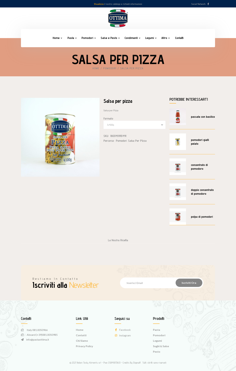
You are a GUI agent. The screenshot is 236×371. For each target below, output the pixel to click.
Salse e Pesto (109, 38)
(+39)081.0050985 (47, 334)
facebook (123, 329)
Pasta (70, 38)
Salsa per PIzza (137, 140)
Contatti (179, 38)
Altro (164, 38)
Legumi (149, 38)
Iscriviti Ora (189, 282)
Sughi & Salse (161, 346)
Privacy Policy (84, 346)
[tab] (118, 241)
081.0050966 (40, 329)
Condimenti (131, 38)
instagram (123, 335)
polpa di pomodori (202, 216)
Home (56, 38)
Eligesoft (137, 362)
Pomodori (87, 38)
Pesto (156, 351)
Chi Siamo (82, 340)
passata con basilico (203, 116)
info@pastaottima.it (37, 339)
